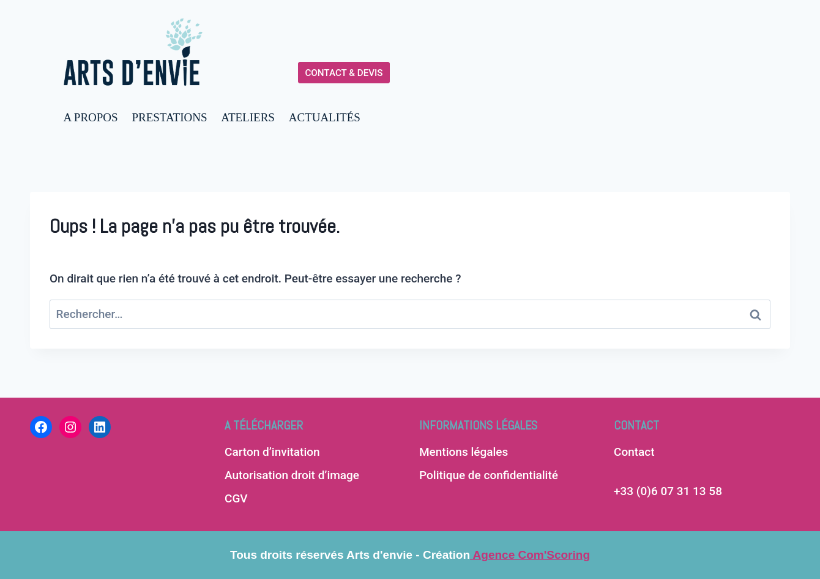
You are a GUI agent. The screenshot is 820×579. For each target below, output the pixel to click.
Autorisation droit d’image (292, 475)
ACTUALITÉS (324, 117)
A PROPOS (90, 117)
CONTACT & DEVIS (343, 72)
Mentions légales (463, 452)
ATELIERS (248, 117)
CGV (236, 498)
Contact (634, 452)
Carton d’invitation (272, 452)
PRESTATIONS (169, 117)
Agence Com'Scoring (530, 554)
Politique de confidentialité (488, 475)
